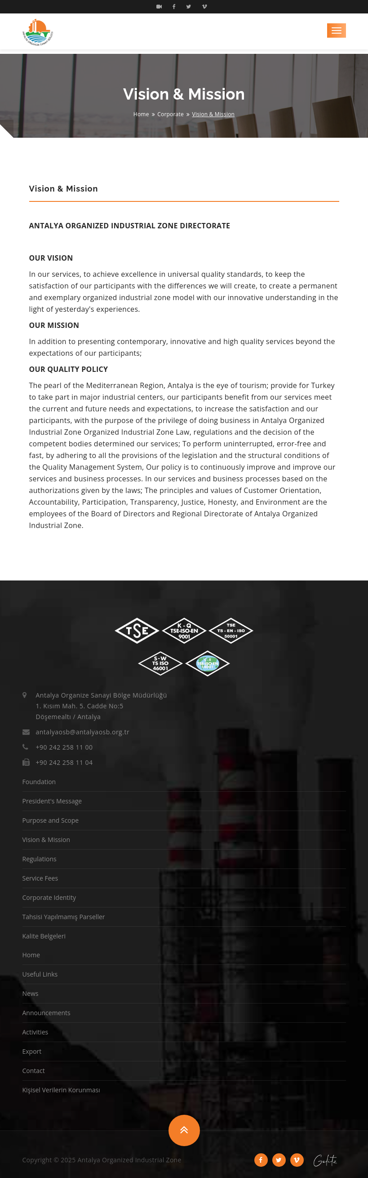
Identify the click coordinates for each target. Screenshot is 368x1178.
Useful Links (40, 974)
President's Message (52, 801)
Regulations (39, 859)
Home (141, 114)
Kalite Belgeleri (44, 936)
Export (32, 1051)
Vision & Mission (46, 839)
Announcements (46, 1012)
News (30, 993)
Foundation (39, 781)
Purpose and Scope (50, 820)
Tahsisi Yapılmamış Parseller (63, 916)
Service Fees (40, 878)
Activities (35, 1032)
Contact (33, 1070)
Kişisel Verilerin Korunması (61, 1090)
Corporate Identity (49, 897)
